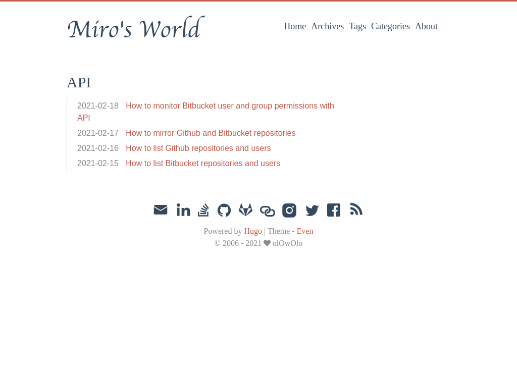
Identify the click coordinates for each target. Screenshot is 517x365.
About (426, 26)
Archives (327, 26)
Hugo (253, 231)
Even (305, 231)
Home (295, 26)
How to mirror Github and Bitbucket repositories (210, 133)
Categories (390, 26)
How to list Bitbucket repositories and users (203, 163)
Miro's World (133, 30)
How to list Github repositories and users (198, 148)
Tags (357, 26)
